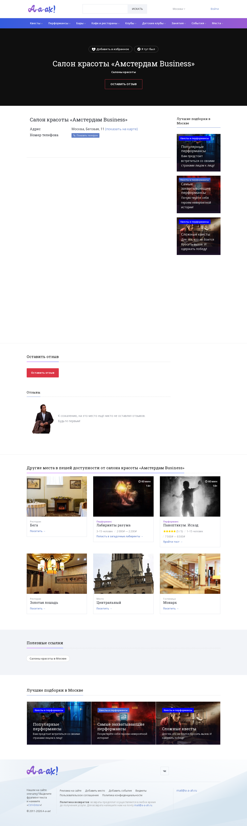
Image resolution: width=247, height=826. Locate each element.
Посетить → (38, 531)
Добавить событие (120, 790)
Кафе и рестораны (105, 23)
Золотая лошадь (44, 602)
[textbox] (105, 5)
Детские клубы (154, 23)
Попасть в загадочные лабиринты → (120, 536)
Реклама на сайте (70, 790)
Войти (215, 9)
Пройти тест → (173, 542)
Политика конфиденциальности (122, 795)
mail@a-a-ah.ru (143, 805)
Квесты (36, 23)
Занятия (179, 23)
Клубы (130, 23)
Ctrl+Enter (34, 805)
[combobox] (105, 9)
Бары (81, 23)
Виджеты (141, 790)
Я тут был (146, 49)
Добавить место (95, 790)
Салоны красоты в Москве (48, 658)
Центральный (109, 602)
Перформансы (59, 23)
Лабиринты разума (113, 525)
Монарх (170, 602)
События (199, 23)
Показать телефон (85, 135)
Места (217, 23)
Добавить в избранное (110, 49)
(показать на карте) (121, 129)
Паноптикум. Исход (180, 525)
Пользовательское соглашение (79, 795)
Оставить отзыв (123, 84)
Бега (34, 525)
